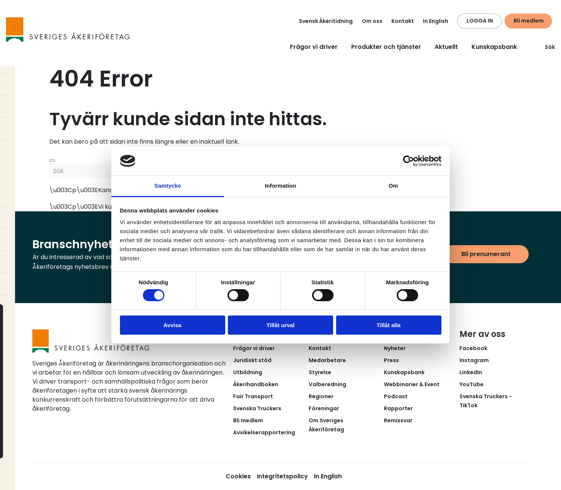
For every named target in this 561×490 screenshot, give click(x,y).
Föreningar (324, 408)
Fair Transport (253, 396)
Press (391, 360)
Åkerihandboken (255, 384)
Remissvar (398, 420)
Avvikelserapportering (264, 432)
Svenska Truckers (257, 408)
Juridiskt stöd (252, 360)
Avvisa (173, 325)
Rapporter (398, 408)
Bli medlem (529, 20)
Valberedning (327, 384)
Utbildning (247, 372)
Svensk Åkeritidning (326, 21)
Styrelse (320, 372)
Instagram (474, 360)
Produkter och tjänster (386, 46)
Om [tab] (393, 185)
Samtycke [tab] (168, 185)
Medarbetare (327, 360)
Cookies (238, 476)
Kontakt (402, 21)
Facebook (473, 348)
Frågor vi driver (314, 46)
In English (435, 21)
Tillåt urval (281, 325)
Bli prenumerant (486, 254)
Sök (545, 47)
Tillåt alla (389, 325)
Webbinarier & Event (412, 384)
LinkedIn (470, 372)
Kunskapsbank (494, 46)
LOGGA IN (480, 20)
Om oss (372, 21)
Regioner (321, 396)
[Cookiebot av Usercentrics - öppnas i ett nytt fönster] (408, 161)
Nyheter (395, 348)
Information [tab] (280, 185)
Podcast (396, 396)
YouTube (471, 384)
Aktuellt (446, 46)
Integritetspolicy (282, 476)
